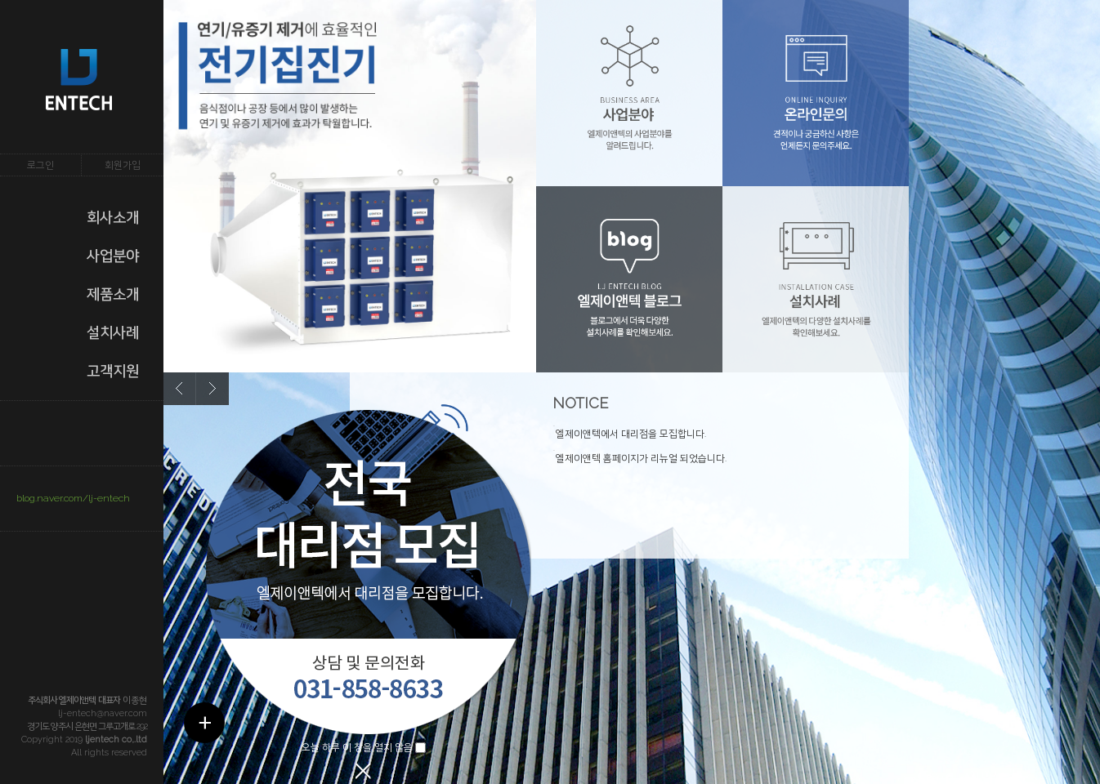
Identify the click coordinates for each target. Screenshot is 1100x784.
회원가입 (123, 165)
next (212, 388)
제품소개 (113, 293)
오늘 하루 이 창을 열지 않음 (357, 747)
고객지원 (113, 370)
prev (179, 388)
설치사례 (113, 332)
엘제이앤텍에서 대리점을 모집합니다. (631, 433)
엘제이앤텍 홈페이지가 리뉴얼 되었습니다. (641, 458)
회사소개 (113, 216)
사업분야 (113, 255)
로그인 (40, 165)
